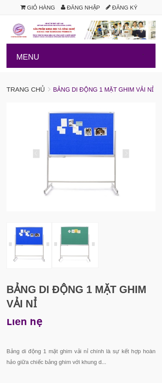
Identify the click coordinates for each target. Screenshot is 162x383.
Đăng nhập (80, 7)
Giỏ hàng (37, 7)
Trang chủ (25, 89)
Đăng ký (121, 7)
